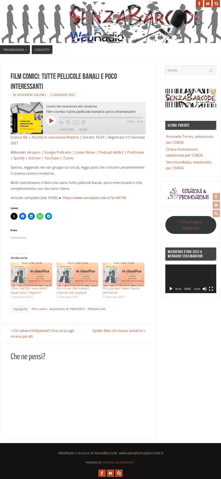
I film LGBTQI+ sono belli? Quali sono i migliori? (29, 290)
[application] (190, 278)
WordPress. (127, 462)
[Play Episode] (51, 120)
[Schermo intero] (211, 289)
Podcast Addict (111, 152)
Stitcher (34, 158)
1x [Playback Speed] (75, 122)
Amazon (33, 152)
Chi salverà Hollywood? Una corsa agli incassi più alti (42, 333)
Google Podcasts (57, 152)
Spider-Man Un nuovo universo (119, 330)
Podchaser (136, 152)
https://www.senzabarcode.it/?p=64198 (94, 197)
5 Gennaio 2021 (63, 95)
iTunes (68, 158)
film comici (39, 309)
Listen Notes (85, 152)
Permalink (97, 309)
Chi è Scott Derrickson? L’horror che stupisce (73, 290)
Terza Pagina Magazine (190, 224)
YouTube (52, 158)
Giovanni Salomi (31, 95)
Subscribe (67, 129)
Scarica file (19, 137)
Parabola (109, 462)
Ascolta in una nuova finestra (55, 137)
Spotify (19, 158)
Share (83, 129)
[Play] (171, 289)
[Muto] (204, 289)
